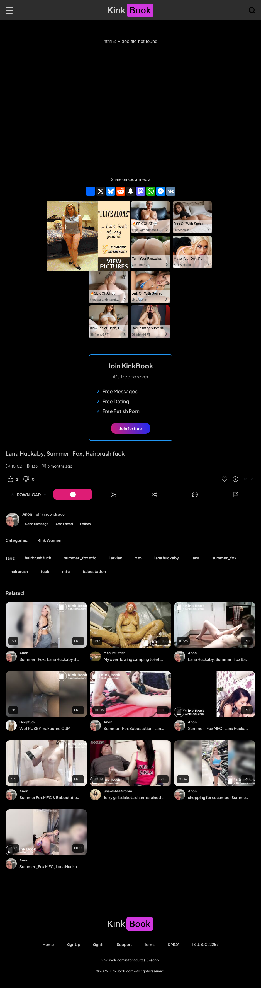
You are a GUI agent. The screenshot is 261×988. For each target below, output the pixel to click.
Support (124, 944)
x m (138, 557)
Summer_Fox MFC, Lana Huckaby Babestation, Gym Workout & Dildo (49, 866)
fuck (45, 571)
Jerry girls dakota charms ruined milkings (134, 797)
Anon (27, 513)
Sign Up (73, 944)
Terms (149, 944)
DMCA (174, 944)
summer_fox (224, 557)
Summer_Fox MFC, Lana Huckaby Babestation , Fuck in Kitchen (218, 728)
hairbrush (19, 571)
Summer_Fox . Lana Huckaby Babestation (49, 659)
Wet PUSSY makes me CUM (44, 728)
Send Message (36, 524)
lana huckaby (166, 557)
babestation (94, 571)
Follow (85, 524)
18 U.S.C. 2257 (205, 944)
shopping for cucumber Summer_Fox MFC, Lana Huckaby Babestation (218, 797)
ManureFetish (114, 653)
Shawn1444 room (118, 791)
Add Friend (64, 524)
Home (48, 944)
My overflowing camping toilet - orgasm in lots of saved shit (134, 659)
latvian (115, 557)
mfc (66, 571)
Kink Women (49, 540)
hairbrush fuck (38, 557)
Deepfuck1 (28, 722)
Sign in (98, 944)
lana (195, 557)
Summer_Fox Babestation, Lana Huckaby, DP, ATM (134, 728)
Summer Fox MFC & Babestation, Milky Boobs (49, 797)
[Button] (72, 494)
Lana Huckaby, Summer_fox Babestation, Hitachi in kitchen (218, 659)
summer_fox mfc (80, 557)
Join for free (130, 428)
